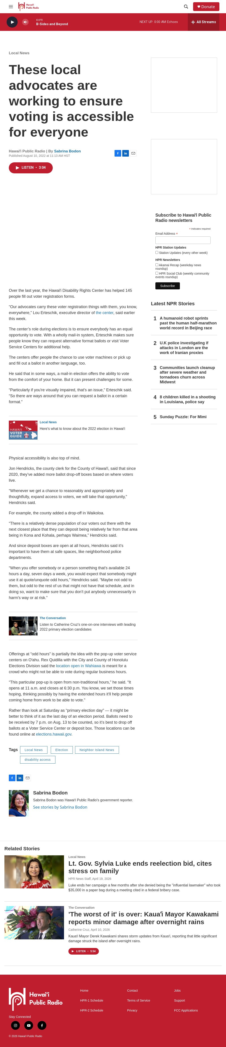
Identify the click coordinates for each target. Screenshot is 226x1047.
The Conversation (53, 618)
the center (104, 313)
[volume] (25, 22)
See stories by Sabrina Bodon (60, 807)
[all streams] (203, 22)
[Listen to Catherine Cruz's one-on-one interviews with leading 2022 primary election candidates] (23, 625)
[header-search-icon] (186, 7)
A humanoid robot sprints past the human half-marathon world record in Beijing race (188, 323)
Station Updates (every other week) (182, 253)
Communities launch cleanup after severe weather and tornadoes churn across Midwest (187, 374)
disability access (38, 759)
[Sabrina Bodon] (19, 803)
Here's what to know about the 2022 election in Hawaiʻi (82, 429)
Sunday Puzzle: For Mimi (183, 417)
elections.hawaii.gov (53, 734)
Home (84, 990)
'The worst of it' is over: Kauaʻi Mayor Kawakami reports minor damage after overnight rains (143, 917)
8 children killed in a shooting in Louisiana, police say (188, 399)
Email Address (166, 234)
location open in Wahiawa (78, 666)
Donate (208, 6)
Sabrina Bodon (67, 151)
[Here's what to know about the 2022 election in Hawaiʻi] (23, 430)
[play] (12, 22)
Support (179, 1000)
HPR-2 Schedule (91, 1010)
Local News (19, 53)
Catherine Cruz (78, 929)
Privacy (132, 1010)
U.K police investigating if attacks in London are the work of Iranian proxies (184, 348)
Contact (132, 990)
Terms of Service (138, 1000)
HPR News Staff (79, 878)
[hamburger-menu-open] (11, 6)
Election (61, 750)
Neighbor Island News (97, 750)
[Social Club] (184, 166)
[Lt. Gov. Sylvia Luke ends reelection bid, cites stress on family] (34, 871)
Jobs (177, 990)
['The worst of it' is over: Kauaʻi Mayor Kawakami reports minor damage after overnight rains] (34, 922)
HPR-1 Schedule (91, 1000)
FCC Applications (186, 1010)
